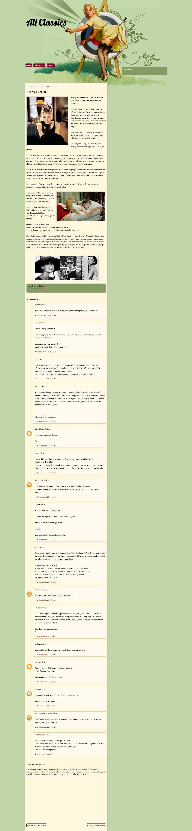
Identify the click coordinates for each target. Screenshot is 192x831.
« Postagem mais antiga (96, 825)
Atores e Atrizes (42, 288)
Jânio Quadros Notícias (43, 714)
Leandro (37, 505)
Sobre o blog (39, 65)
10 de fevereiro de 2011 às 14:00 (45, 600)
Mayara (37, 453)
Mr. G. (37, 386)
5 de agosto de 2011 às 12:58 (44, 754)
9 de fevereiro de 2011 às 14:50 (45, 352)
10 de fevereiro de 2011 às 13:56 (45, 582)
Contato (50, 65)
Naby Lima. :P (40, 429)
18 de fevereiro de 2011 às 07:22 (45, 706)
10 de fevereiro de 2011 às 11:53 (45, 539)
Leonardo (38, 323)
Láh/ (36, 359)
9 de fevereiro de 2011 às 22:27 (45, 379)
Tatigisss (37, 662)
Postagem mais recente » (36, 825)
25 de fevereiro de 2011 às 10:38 (45, 727)
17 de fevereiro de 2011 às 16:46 (45, 682)
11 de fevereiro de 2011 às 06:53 (45, 636)
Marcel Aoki (39, 480)
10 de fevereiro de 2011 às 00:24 (45, 421)
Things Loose (39, 735)
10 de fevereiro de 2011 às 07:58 (45, 445)
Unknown (38, 590)
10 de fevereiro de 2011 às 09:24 (45, 473)
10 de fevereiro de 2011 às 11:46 (45, 497)
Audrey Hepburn (36, 92)
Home (28, 65)
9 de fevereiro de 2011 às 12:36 (45, 315)
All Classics (46, 22)
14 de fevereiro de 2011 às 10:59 (45, 654)
